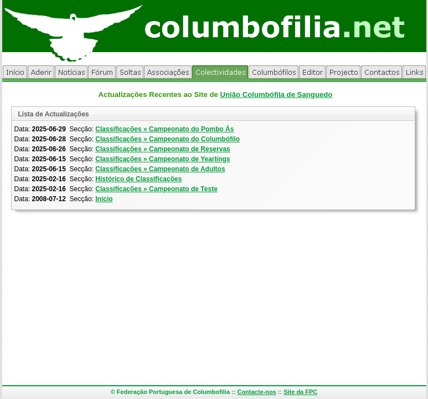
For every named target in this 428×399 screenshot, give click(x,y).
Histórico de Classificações (138, 179)
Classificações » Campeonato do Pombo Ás (164, 129)
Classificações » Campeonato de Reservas (162, 149)
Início (103, 199)
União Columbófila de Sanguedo (276, 94)
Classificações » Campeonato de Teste (156, 189)
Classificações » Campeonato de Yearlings (162, 159)
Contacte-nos (256, 391)
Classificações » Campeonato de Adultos (160, 169)
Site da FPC (300, 391)
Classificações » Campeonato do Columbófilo (167, 139)
